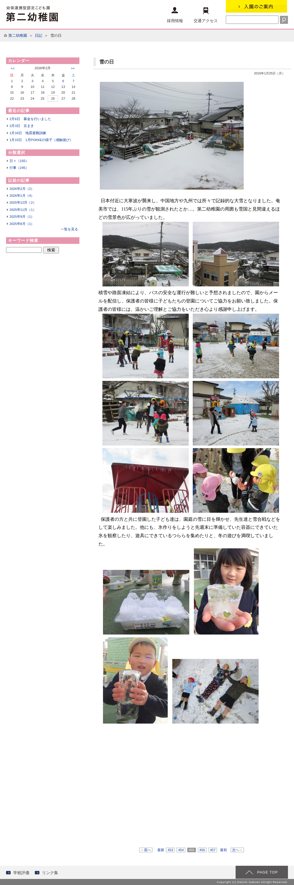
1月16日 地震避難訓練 (27, 133)
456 (202, 850)
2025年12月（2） (22, 202)
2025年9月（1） (21, 216)
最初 (223, 850)
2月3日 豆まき (21, 126)
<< (12, 68)
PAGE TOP (267, 872)
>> (73, 68)
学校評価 (21, 872)
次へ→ (237, 850)
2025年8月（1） (21, 223)
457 (213, 850)
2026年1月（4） (21, 195)
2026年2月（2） (21, 188)
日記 (38, 35)
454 (181, 850)
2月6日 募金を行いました (30, 119)
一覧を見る (69, 229)
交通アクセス (206, 15)
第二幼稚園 (17, 35)
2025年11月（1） (22, 209)
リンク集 (50, 872)
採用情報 (175, 15)
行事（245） (19, 167)
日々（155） (19, 161)
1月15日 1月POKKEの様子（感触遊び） (41, 140)
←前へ (146, 850)
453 (170, 850)
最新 (160, 850)
